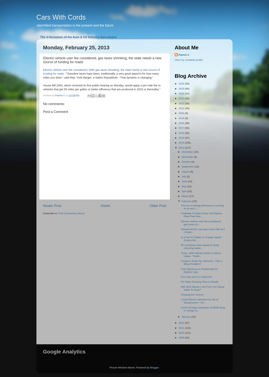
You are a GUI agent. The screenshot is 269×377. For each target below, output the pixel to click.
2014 (182, 142)
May (184, 186)
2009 (182, 337)
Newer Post (52, 206)
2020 (182, 113)
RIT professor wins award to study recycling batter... (200, 247)
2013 (182, 147)
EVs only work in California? (196, 277)
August (186, 171)
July (184, 176)
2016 (182, 133)
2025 (182, 88)
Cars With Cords (61, 17)
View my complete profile (189, 60)
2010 (182, 332)
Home (105, 206)
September (188, 166)
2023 (182, 98)
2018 (182, 123)
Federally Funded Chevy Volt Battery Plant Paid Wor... (201, 215)
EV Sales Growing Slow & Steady (200, 281)
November (188, 157)
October (186, 161)
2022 (182, 103)
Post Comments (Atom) (71, 213)
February (187, 201)
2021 (182, 108)
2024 (182, 93)
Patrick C (183, 54)
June (185, 181)
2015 (182, 137)
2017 (182, 128)
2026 (182, 83)
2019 (182, 118)
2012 (182, 322)
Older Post (158, 206)
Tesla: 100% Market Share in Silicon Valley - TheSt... (201, 255)
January (186, 316)
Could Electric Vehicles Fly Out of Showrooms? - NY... (199, 301)
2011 (182, 328)
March (185, 196)
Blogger (154, 367)
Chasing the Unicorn (192, 294)
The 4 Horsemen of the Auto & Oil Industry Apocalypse (78, 37)
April (184, 191)
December (188, 151)
